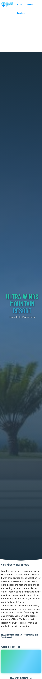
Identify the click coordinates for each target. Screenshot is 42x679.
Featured (29, 4)
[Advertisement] (20, 30)
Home (19, 4)
